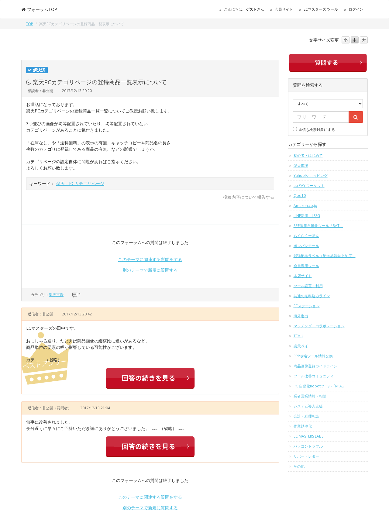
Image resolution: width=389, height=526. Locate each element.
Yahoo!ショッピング (311, 175)
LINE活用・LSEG (307, 215)
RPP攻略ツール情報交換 (313, 356)
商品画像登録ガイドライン (315, 366)
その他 (299, 466)
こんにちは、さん (244, 9)
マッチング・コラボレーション (319, 325)
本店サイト (303, 275)
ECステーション (307, 305)
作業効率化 (303, 426)
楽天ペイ (301, 346)
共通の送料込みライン (312, 295)
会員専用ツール (306, 265)
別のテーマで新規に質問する (150, 270)
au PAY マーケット (309, 185)
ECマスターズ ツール (321, 9)
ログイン (356, 9)
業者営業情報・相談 (310, 396)
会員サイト (284, 9)
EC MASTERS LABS (308, 436)
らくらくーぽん (306, 235)
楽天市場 (56, 294)
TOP (29, 23)
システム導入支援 (308, 406)
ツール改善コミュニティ (314, 376)
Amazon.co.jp (305, 205)
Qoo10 (300, 195)
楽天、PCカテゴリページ (80, 183)
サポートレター (306, 456)
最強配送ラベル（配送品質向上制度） (325, 255)
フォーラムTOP (39, 9)
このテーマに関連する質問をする (150, 259)
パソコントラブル (308, 446)
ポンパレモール (306, 245)
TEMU (298, 336)
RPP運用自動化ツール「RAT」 (318, 225)
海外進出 (301, 315)
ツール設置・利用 (308, 285)
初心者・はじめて (308, 155)
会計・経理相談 (306, 416)
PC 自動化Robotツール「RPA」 (320, 386)
